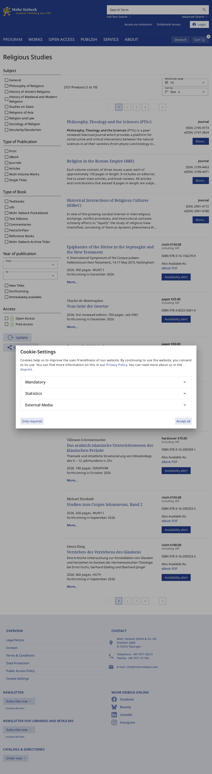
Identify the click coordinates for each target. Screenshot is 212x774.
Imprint (26, 369)
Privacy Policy (116, 365)
